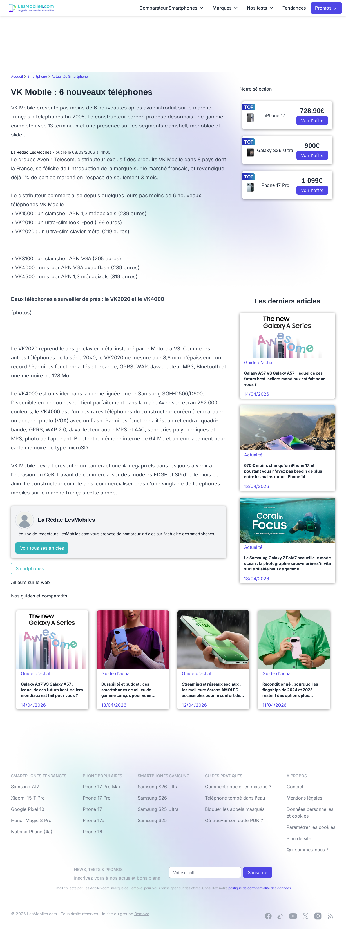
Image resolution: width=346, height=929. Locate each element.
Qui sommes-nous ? (308, 849)
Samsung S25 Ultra (158, 809)
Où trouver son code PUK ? (234, 820)
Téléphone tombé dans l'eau (235, 798)
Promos (326, 8)
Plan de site (299, 838)
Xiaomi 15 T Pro (28, 798)
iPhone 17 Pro (96, 798)
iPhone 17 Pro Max (101, 786)
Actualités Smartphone (70, 76)
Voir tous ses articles (42, 548)
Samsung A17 (25, 786)
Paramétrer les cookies (311, 827)
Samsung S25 (152, 820)
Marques (225, 8)
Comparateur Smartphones (171, 8)
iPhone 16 (92, 831)
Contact (295, 786)
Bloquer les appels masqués (234, 809)
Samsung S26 (152, 798)
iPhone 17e (93, 820)
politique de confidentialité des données (259, 888)
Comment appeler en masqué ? (238, 786)
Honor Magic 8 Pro (31, 820)
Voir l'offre (312, 120)
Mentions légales (304, 798)
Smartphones (30, 568)
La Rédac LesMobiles (31, 152)
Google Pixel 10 (27, 809)
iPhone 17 (92, 809)
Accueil (17, 76)
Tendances (294, 8)
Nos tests (260, 8)
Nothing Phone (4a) (31, 831)
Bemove (141, 913)
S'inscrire (257, 872)
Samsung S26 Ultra (158, 786)
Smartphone (37, 76)
